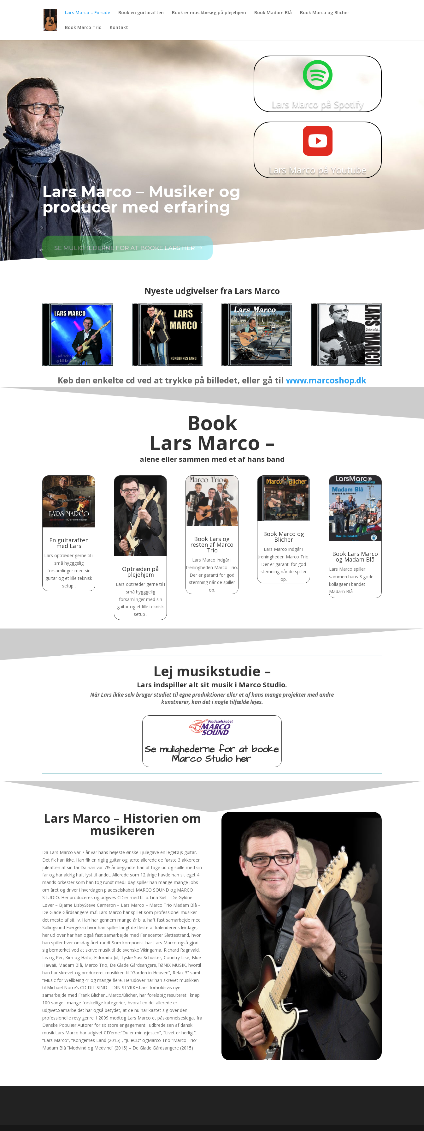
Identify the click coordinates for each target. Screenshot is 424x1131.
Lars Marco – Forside (87, 12)
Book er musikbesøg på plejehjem (209, 12)
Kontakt (119, 27)
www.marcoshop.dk (326, 380)
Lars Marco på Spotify (318, 95)
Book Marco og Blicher (324, 12)
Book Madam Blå (273, 12)
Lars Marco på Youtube (318, 161)
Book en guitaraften (141, 12)
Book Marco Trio (83, 27)
